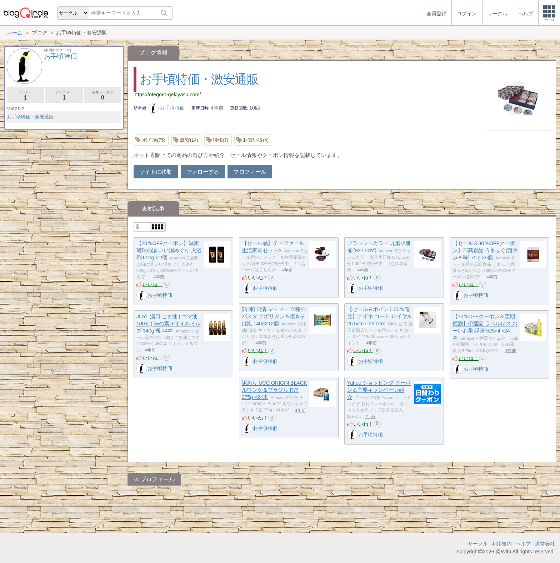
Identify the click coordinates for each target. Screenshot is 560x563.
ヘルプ (523, 544)
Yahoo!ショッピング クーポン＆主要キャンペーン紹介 (379, 390)
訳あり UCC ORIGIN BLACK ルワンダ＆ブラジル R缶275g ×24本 (274, 390)
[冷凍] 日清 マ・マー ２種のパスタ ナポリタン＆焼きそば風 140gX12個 (274, 316)
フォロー (25, 95)
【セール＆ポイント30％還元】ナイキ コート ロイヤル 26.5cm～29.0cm (379, 316)
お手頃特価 (167, 108)
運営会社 (545, 544)
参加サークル (102, 95)
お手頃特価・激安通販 (199, 79)
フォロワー (64, 95)
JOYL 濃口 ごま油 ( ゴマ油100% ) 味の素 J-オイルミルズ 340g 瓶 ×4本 (168, 324)
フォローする (202, 172)
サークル (478, 544)
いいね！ (152, 284)
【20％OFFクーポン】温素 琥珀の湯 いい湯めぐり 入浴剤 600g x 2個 (168, 250)
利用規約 (502, 544)
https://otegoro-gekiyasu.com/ (167, 94)
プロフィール (249, 172)
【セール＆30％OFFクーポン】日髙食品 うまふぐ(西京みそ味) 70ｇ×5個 (485, 250)
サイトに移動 (155, 172)
